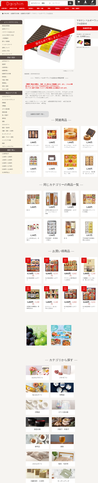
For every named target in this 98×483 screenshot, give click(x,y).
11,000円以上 (6, 172)
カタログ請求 (75, 459)
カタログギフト (6, 96)
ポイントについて (7, 54)
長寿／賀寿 (5, 86)
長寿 (49, 8)
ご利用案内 (5, 38)
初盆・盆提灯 (75, 8)
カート (78, 4)
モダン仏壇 (5, 89)
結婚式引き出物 (6, 73)
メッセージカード (7, 44)
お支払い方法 (6, 50)
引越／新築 (5, 80)
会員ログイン (6, 29)
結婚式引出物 (13, 8)
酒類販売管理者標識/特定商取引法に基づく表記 (36, 459)
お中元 (67, 8)
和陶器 (4, 102)
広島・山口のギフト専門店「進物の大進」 (49, 470)
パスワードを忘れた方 (8, 32)
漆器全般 (4, 112)
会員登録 (92, 4)
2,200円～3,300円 (7, 163)
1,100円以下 (5, 153)
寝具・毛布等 (6, 127)
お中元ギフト (6, 61)
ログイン (85, 4)
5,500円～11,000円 (7, 169)
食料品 (4, 118)
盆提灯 (4, 64)
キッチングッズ (6, 134)
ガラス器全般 (6, 109)
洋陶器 (4, 106)
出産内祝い (4, 8)
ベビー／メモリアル (7, 146)
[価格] (46, 3)
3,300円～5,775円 (7, 166)
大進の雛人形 (49, 473)
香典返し (57, 8)
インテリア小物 (6, 140)
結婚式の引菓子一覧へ (37, 114)
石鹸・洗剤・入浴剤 (7, 131)
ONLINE (6, 13)
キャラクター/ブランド (8, 99)
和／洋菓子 (5, 115)
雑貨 (3, 143)
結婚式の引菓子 (25, 13)
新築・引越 (40, 8)
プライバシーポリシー (61, 459)
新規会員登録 (6, 26)
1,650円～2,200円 (7, 160)
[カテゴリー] (35, 3)
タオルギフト (6, 124)
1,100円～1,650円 (7, 157)
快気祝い (31, 8)
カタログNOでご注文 (8, 35)
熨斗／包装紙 (6, 41)
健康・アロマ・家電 (7, 137)
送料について (6, 47)
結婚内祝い (22, 8)
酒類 (3, 121)
